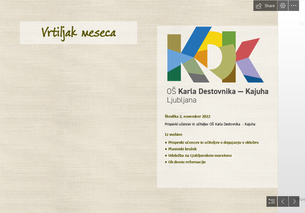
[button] (265, 5)
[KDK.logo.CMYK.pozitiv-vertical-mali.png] (217, 65)
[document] (152, 106)
